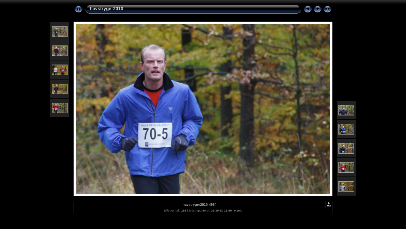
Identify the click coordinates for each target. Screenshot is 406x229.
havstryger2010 (106, 8)
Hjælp (238, 210)
